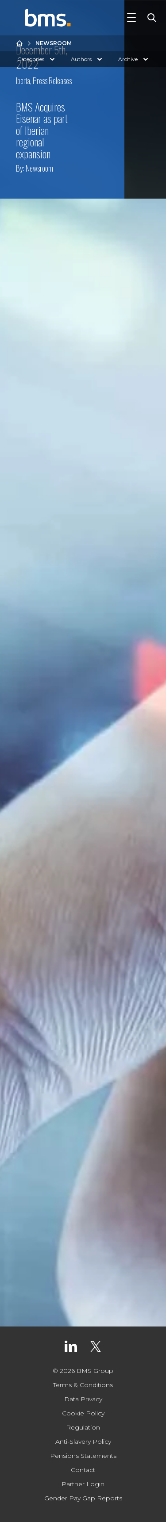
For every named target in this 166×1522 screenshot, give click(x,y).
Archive (134, 59)
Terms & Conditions (83, 1385)
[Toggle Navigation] (131, 17)
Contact (83, 1470)
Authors (87, 59)
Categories (37, 59)
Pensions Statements (83, 1456)
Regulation (83, 1427)
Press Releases (52, 80)
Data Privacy (83, 1399)
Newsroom (53, 43)
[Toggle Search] (150, 17)
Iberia (23, 80)
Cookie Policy (83, 1413)
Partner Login (83, 1484)
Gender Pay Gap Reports (83, 1498)
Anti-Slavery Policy (83, 1441)
